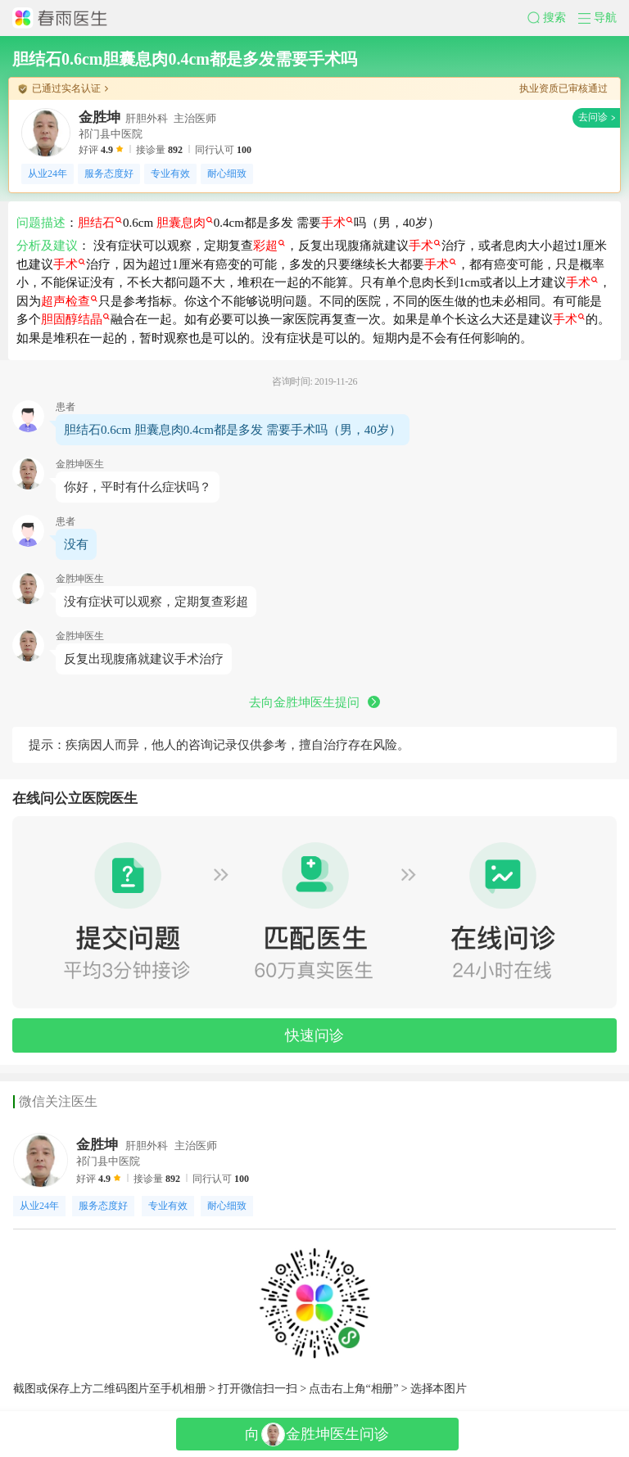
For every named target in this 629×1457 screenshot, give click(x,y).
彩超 (269, 245)
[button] (552, 18)
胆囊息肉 (184, 222)
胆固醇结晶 (75, 319)
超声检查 (69, 301)
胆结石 (100, 222)
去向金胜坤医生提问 (314, 702)
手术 (337, 222)
